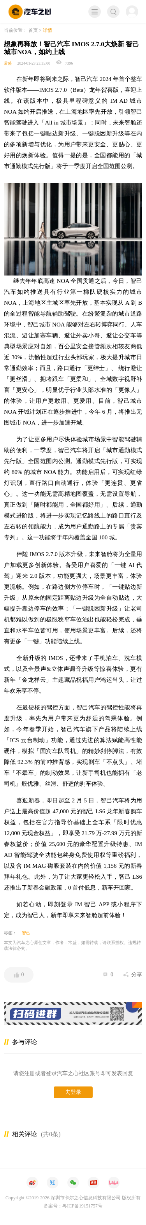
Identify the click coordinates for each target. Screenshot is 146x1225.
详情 (47, 30)
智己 (26, 932)
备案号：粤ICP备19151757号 (73, 1206)
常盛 (8, 63)
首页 (33, 30)
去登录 (73, 1092)
